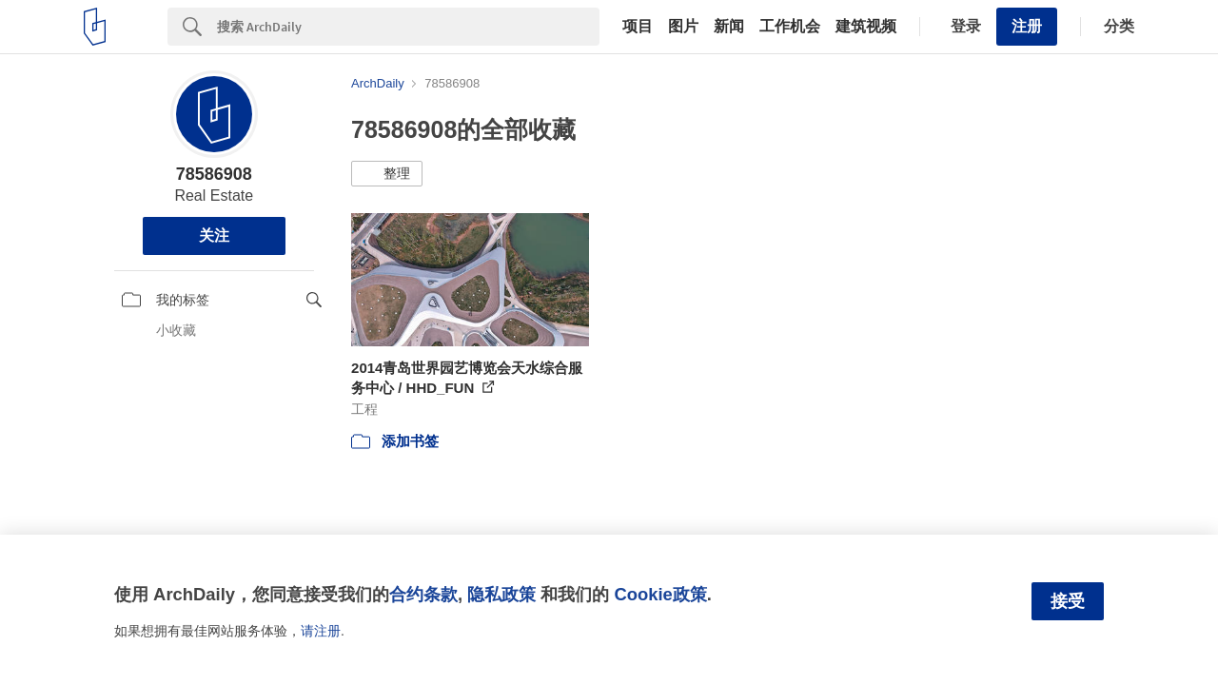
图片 (683, 26)
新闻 (729, 26)
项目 (637, 26)
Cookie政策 (660, 594)
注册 (1027, 26)
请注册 (321, 630)
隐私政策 (501, 594)
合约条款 (423, 594)
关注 (214, 235)
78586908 (214, 174)
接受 (1068, 601)
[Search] (408, 27)
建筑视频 (865, 26)
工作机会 (789, 26)
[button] (386, 174)
